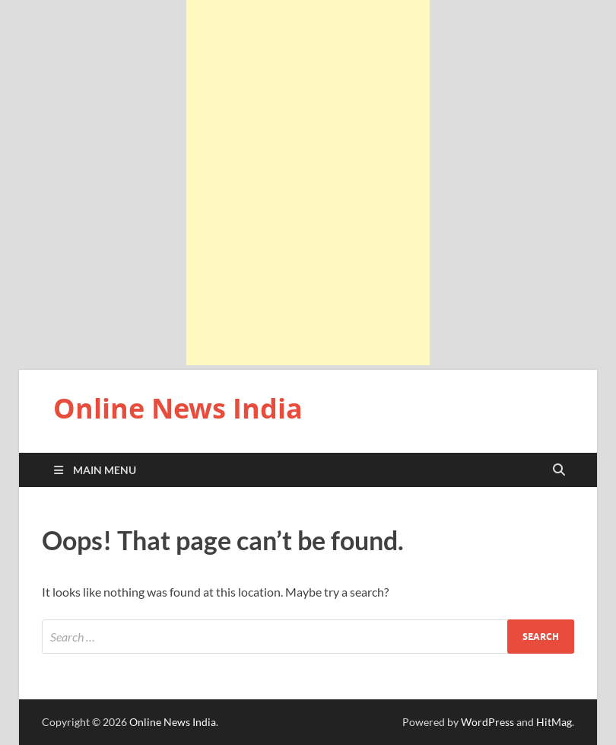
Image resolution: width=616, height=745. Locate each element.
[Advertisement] (308, 182)
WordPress (487, 721)
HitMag (554, 721)
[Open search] (559, 470)
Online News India (178, 408)
